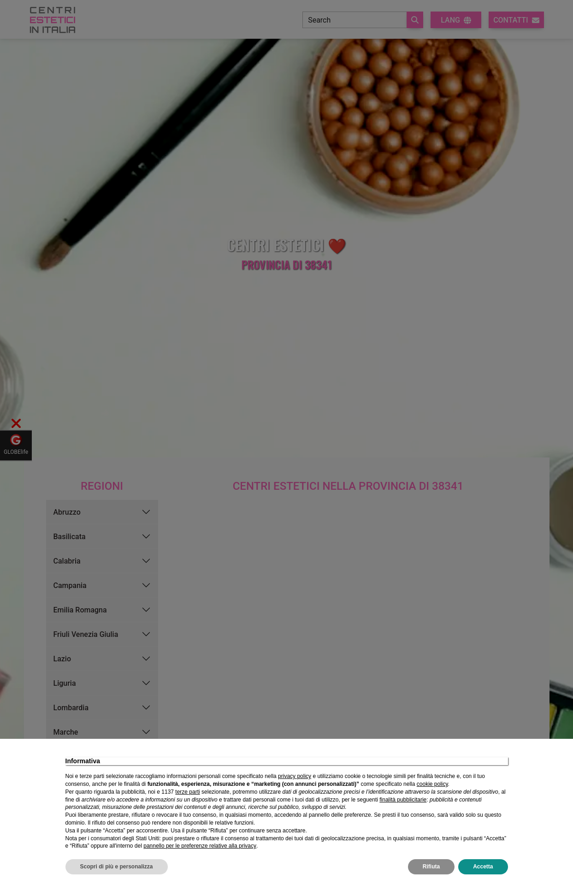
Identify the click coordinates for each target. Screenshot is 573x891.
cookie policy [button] (432, 784)
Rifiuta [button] (431, 866)
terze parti (187, 792)
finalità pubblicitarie (402, 799)
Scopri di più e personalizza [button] (116, 866)
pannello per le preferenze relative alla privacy (199, 846)
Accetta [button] (483, 866)
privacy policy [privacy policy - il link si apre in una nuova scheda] (294, 776)
